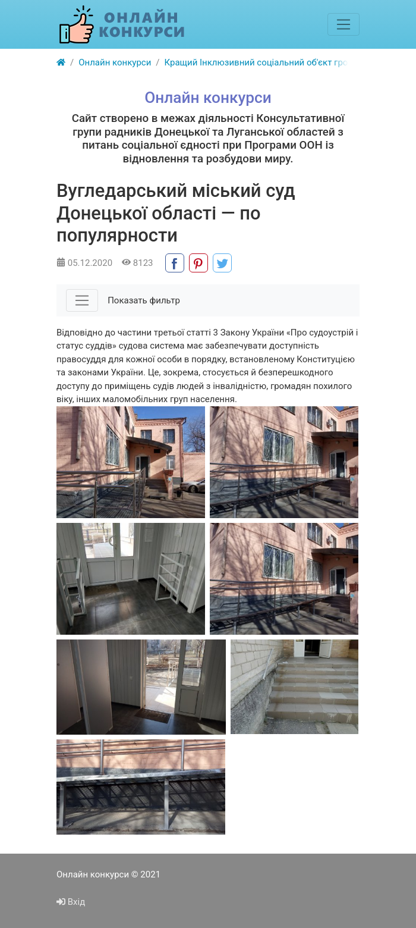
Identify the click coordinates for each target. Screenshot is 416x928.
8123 (137, 263)
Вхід (70, 901)
